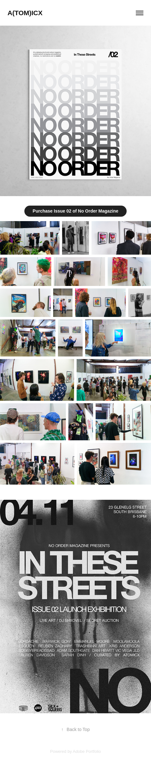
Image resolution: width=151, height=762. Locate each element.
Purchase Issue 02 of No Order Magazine (75, 211)
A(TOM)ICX (25, 12)
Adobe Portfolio (87, 751)
